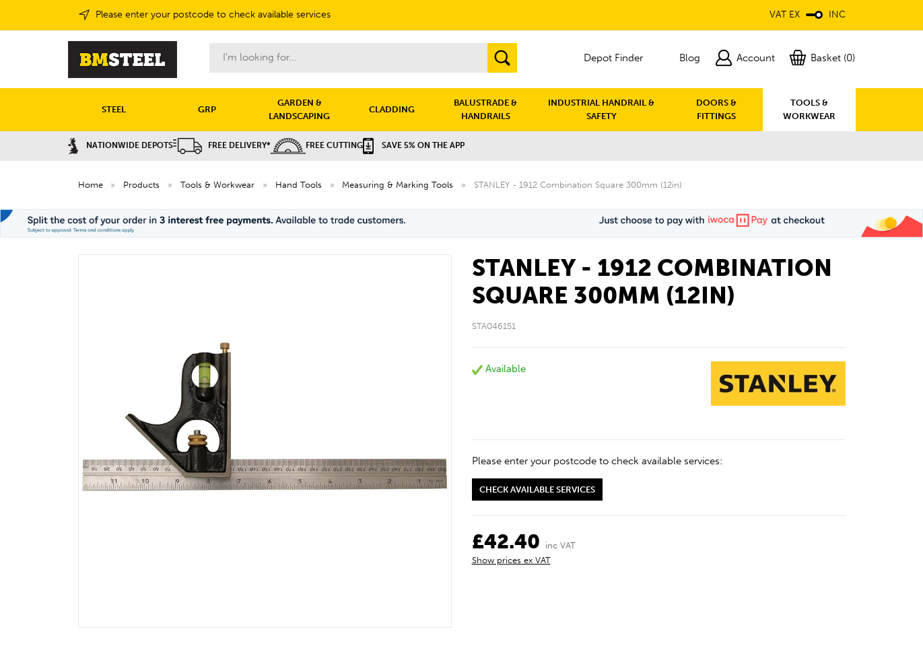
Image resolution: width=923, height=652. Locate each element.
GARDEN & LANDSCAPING (299, 109)
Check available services (537, 489)
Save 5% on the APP (414, 145)
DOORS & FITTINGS (716, 109)
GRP (207, 109)
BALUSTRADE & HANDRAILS (485, 109)
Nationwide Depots (120, 145)
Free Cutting (317, 145)
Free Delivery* (222, 145)
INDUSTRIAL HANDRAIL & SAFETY (601, 109)
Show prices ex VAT (511, 560)
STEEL (114, 109)
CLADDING (392, 109)
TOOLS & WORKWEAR (809, 109)
